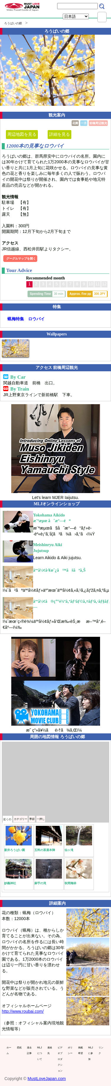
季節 (32, 819)
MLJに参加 (90, 1053)
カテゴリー (20, 819)
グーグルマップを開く (21, 258)
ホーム (9, 1050)
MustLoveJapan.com (47, 1078)
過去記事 (29, 1050)
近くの (7, 819)
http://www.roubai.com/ (23, 1011)
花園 (75, 123)
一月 (84, 123)
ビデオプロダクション (60, 1059)
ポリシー (70, 1050)
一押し (41, 819)
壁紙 (19, 1047)
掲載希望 (80, 1050)
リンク (101, 1050)
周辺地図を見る (21, 134)
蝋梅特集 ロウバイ (26, 318)
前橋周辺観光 (98, 123)
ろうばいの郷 (13, 23)
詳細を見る (59, 134)
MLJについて (39, 1053)
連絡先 (49, 1050)
